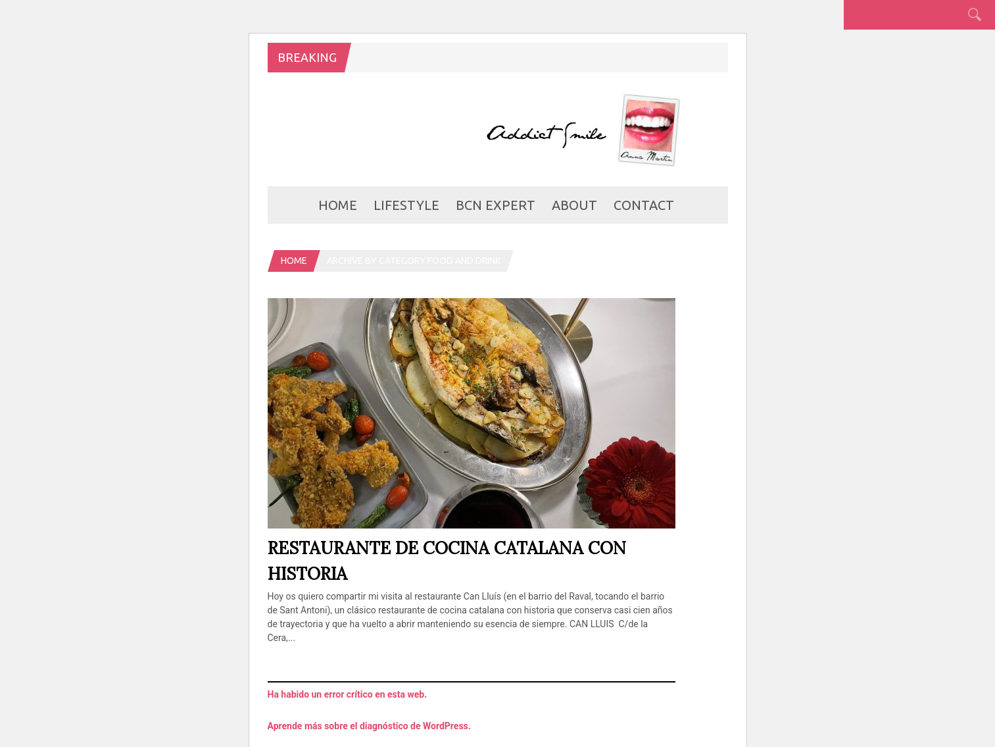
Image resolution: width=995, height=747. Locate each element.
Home (337, 205)
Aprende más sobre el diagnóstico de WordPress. (369, 726)
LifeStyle (406, 205)
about (574, 205)
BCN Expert (495, 205)
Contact (644, 205)
